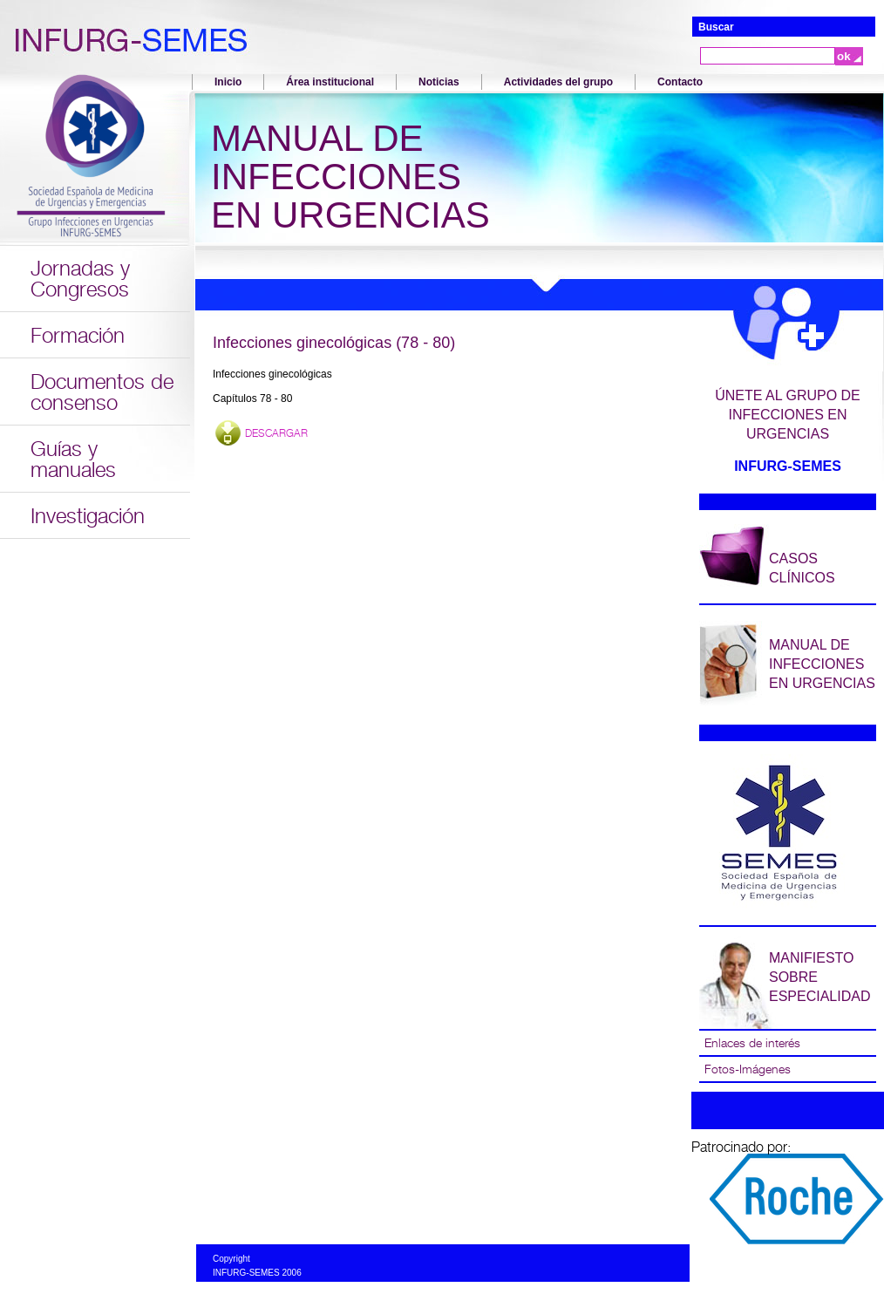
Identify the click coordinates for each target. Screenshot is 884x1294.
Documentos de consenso (102, 392)
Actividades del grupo (558, 82)
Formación (78, 335)
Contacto (680, 82)
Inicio (227, 82)
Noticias (438, 82)
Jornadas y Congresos (80, 278)
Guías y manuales (73, 459)
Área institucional (330, 82)
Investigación (88, 515)
